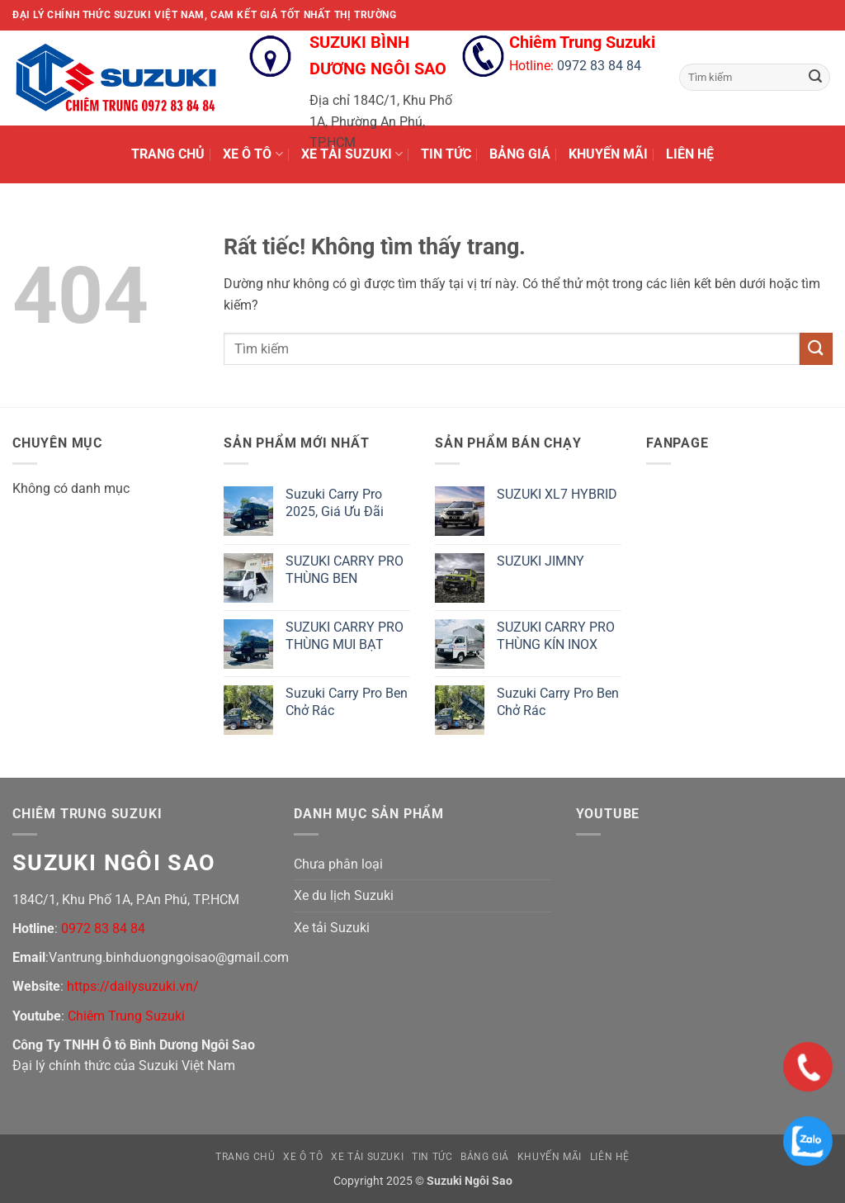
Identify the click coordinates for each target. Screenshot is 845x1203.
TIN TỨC (446, 154)
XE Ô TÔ (252, 154)
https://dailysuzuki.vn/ (133, 986)
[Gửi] (815, 78)
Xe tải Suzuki (332, 927)
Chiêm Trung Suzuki (126, 1016)
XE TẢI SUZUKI (352, 154)
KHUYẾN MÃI (608, 154)
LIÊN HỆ (690, 154)
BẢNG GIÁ (519, 154)
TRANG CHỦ (168, 154)
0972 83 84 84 (599, 65)
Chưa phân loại (338, 864)
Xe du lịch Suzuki (344, 895)
